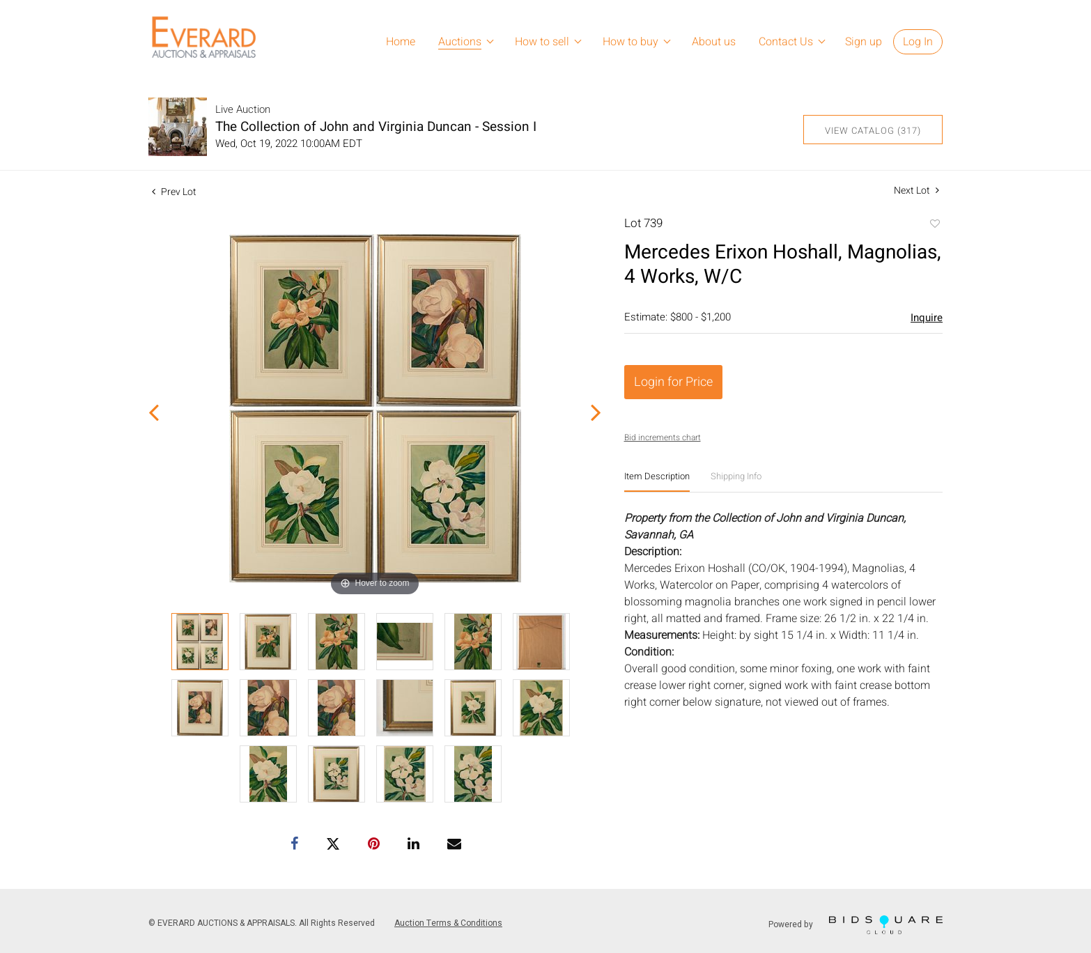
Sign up (863, 41)
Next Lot (916, 190)
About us (714, 41)
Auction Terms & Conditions (448, 923)
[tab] (657, 482)
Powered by (855, 924)
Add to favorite (934, 225)
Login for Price (673, 382)
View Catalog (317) (873, 130)
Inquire (927, 317)
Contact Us (786, 41)
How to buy (630, 41)
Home (400, 41)
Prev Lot (174, 192)
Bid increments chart (662, 437)
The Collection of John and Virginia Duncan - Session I (375, 127)
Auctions (459, 41)
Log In (918, 41)
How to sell (542, 41)
